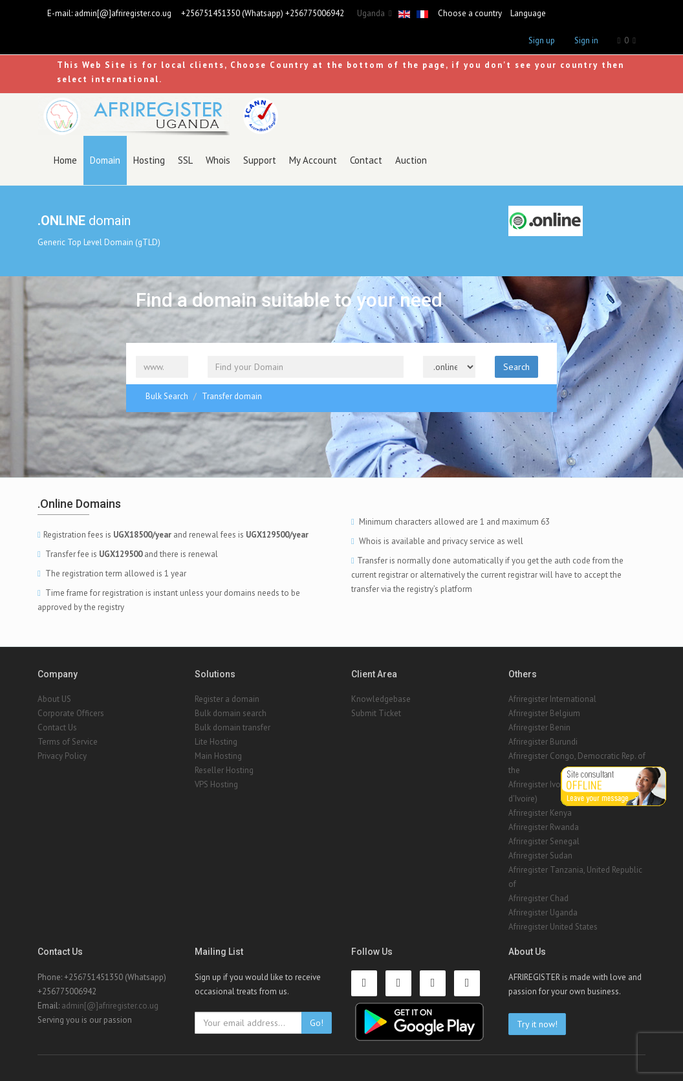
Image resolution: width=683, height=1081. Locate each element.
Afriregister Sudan (540, 855)
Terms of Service (68, 741)
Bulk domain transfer (232, 727)
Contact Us (57, 727)
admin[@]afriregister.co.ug (122, 13)
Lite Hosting (216, 741)
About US (54, 698)
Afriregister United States (553, 926)
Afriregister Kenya (540, 812)
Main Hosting (218, 755)
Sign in (586, 40)
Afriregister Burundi (543, 741)
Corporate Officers (71, 713)
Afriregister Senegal (544, 841)
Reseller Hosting (224, 770)
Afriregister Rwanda (543, 827)
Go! (316, 1023)
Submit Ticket (376, 713)
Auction (411, 160)
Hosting (149, 160)
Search (516, 367)
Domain (105, 160)
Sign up (541, 40)
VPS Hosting (216, 784)
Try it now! (537, 1024)
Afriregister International (552, 698)
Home (65, 160)
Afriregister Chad (538, 898)
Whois (218, 160)
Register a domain (227, 698)
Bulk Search (167, 396)
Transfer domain (232, 396)
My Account (313, 160)
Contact (366, 160)
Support (259, 160)
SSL (185, 160)
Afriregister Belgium (544, 713)
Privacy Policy (62, 755)
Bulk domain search (230, 713)
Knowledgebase (381, 698)
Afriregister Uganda (543, 912)
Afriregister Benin (539, 727)
